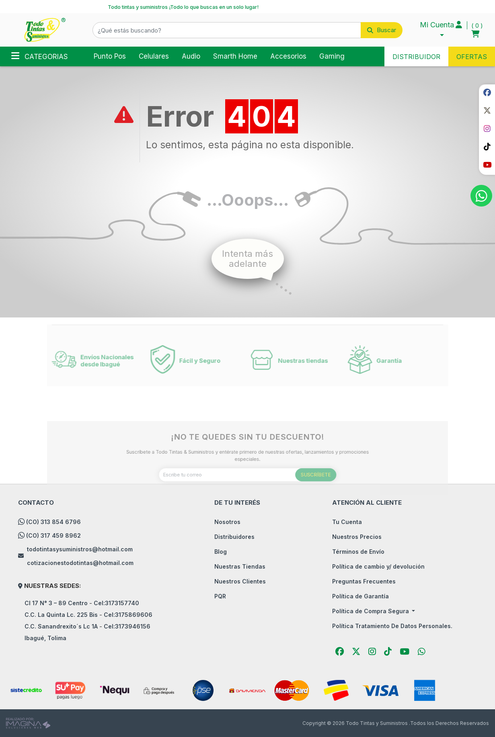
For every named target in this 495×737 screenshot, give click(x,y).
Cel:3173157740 (116, 603)
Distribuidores (234, 536)
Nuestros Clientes (240, 581)
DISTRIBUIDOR (416, 57)
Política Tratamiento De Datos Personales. (392, 625)
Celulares (154, 56)
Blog (220, 551)
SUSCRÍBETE (302, 487)
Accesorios (288, 56)
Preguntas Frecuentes (364, 581)
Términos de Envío (358, 551)
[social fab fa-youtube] (487, 165)
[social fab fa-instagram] (487, 129)
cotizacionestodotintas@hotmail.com (80, 562)
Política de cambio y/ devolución (378, 566)
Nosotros (227, 521)
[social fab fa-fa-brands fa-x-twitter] (487, 110)
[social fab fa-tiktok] (487, 147)
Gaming (332, 56)
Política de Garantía (360, 596)
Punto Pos (110, 56)
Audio (191, 56)
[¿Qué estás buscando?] (226, 30)
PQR (220, 596)
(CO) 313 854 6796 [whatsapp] (53, 521)
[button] (247, 30)
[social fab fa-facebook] (487, 92)
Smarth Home (235, 56)
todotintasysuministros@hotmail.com (80, 549)
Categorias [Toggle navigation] (39, 56)
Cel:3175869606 (128, 614)
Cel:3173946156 (127, 626)
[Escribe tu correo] (247, 487)
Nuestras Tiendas (239, 566)
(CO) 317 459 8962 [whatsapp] (53, 535)
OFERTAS (471, 57)
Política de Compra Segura (371, 611)
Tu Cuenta (347, 521)
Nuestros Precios (357, 536)
